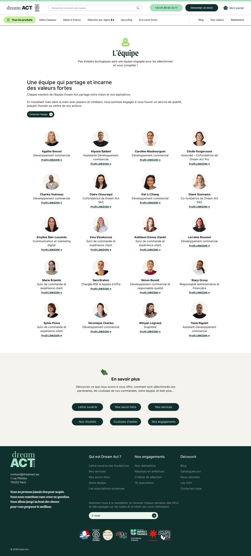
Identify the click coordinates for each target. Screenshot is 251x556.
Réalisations (237, 19)
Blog (183, 465)
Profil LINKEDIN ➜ (51, 159)
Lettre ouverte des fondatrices (109, 465)
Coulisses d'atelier (125, 421)
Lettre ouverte (87, 407)
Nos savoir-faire (125, 407)
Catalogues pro (190, 471)
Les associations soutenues (107, 488)
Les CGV (186, 482)
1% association (144, 482)
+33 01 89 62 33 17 (166, 7)
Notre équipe (97, 482)
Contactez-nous (191, 488)
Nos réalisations (145, 465)
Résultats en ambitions (149, 471)
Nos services (163, 407)
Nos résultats (87, 421)
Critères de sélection (148, 477)
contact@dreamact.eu (24, 474)
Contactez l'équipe (38, 114)
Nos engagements (163, 421)
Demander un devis (202, 7)
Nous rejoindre (190, 477)
